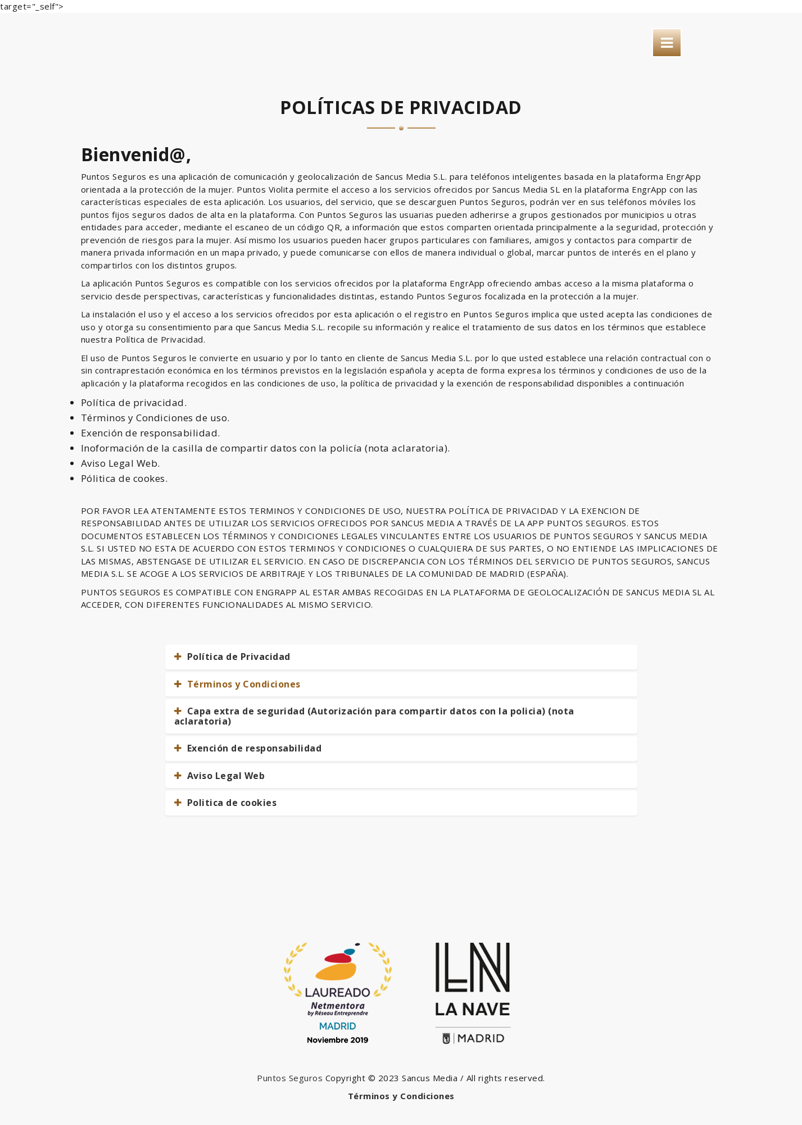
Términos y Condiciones (237, 684)
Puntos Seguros (290, 1077)
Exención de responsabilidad (248, 748)
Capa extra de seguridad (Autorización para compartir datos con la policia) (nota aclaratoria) (374, 716)
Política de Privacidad (232, 656)
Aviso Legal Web (219, 775)
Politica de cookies (225, 802)
